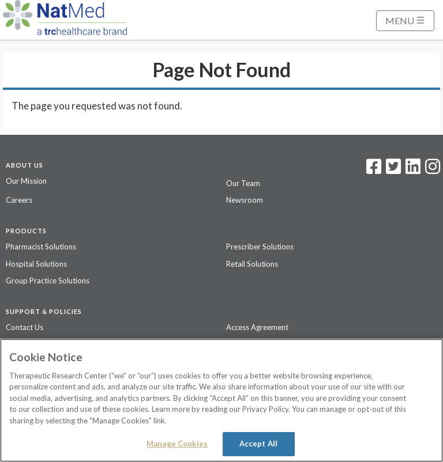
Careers (19, 200)
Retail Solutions (252, 263)
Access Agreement (257, 327)
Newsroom (244, 200)
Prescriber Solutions (260, 246)
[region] (221, 400)
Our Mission (26, 180)
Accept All (258, 443)
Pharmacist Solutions (41, 246)
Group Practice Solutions (47, 280)
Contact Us (24, 327)
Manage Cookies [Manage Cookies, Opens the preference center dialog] (177, 443)
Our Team (243, 183)
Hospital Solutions (36, 263)
